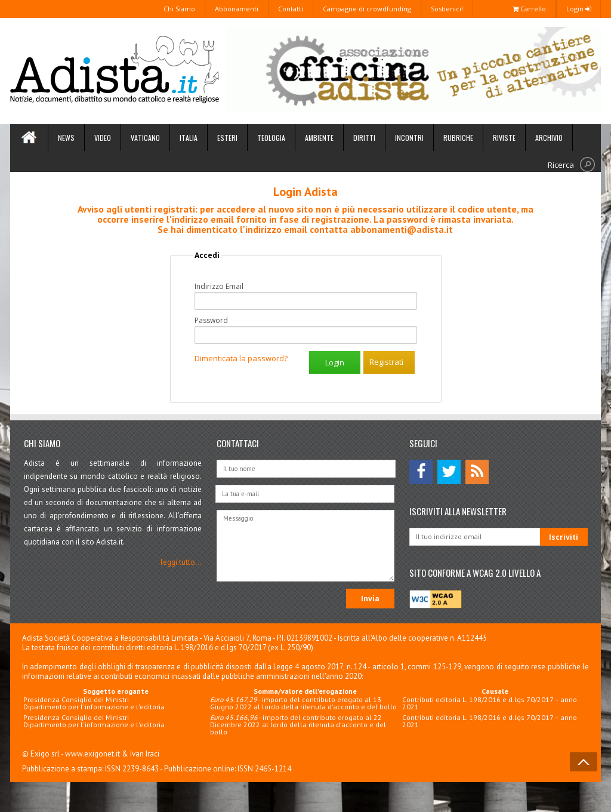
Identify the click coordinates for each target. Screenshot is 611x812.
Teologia (271, 138)
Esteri (227, 138)
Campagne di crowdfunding (367, 8)
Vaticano (145, 138)
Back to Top (583, 761)
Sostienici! (447, 8)
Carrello (529, 8)
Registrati (386, 361)
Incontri (409, 138)
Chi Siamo (179, 8)
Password (211, 320)
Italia (189, 138)
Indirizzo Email (219, 286)
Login (578, 8)
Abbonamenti (236, 8)
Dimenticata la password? (241, 358)
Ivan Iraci (144, 754)
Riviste (504, 138)
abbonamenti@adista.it (401, 229)
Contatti (290, 8)
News (66, 138)
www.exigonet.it (92, 754)
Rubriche (458, 138)
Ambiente (319, 138)
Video (102, 138)
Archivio (549, 138)
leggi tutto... (181, 562)
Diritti (364, 138)
